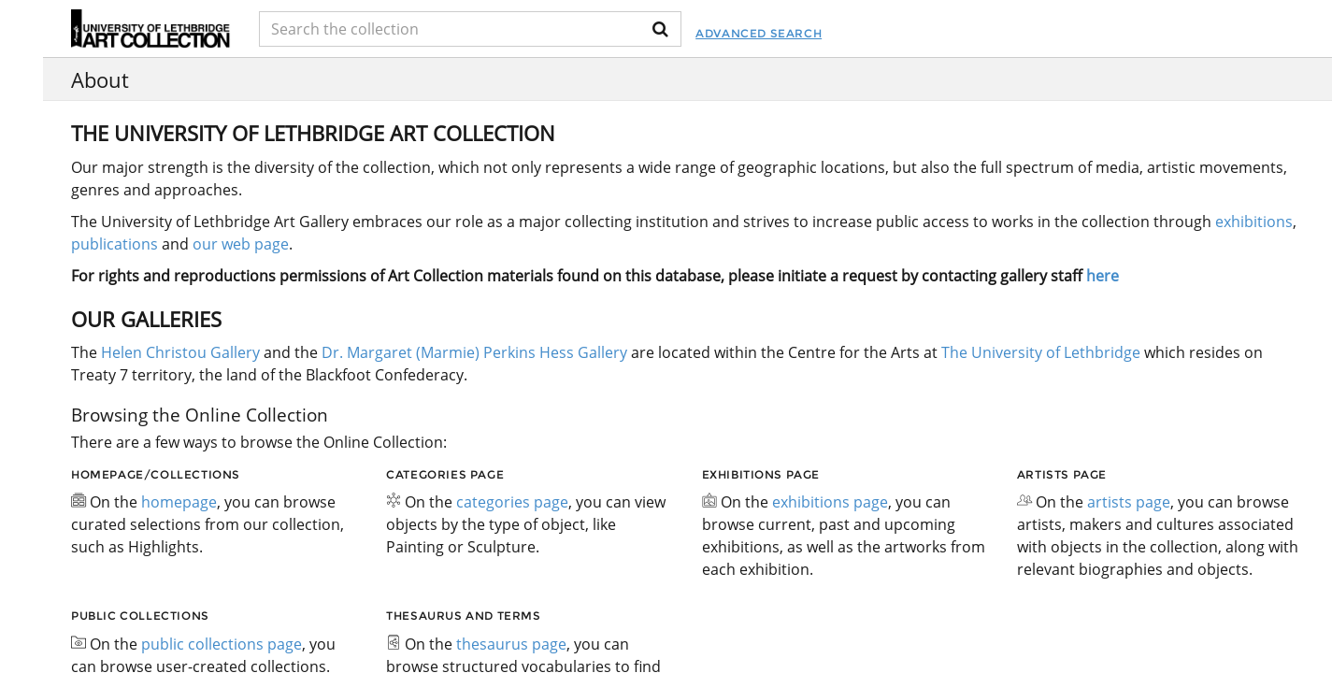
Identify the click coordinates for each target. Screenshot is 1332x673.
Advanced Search (758, 33)
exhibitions (1254, 221)
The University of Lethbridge (1039, 352)
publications (114, 244)
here (1102, 275)
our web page (241, 244)
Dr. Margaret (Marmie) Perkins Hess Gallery (474, 352)
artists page (1128, 502)
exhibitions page (830, 502)
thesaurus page (511, 644)
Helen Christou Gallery (180, 352)
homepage (179, 502)
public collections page (221, 644)
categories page (512, 502)
